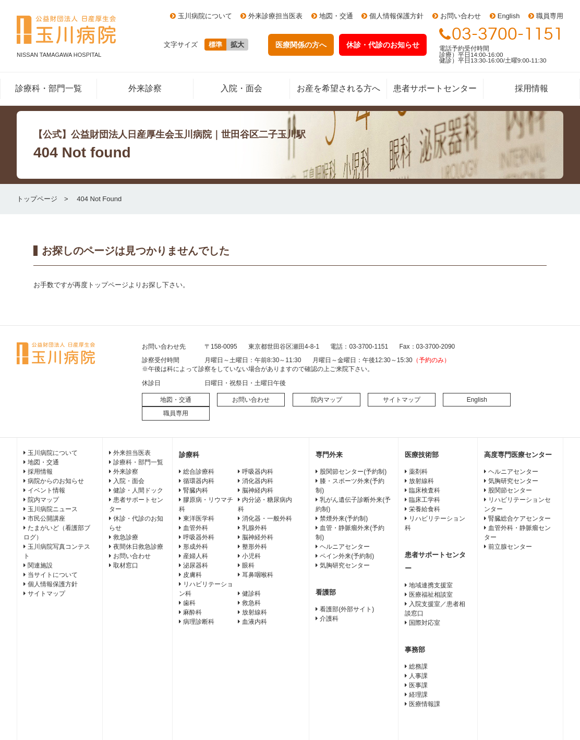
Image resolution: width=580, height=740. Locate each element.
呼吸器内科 (257, 471)
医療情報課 (424, 704)
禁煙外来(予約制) (344, 518)
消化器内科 (257, 481)
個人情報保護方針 (396, 16)
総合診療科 (198, 471)
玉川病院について (205, 16)
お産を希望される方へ (338, 88)
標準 (215, 44)
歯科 (189, 603)
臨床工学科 (424, 499)
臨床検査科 (424, 490)
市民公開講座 (46, 518)
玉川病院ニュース (53, 509)
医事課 (418, 685)
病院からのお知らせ (56, 481)
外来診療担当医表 (275, 16)
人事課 (418, 676)
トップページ (37, 199)
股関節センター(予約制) (353, 471)
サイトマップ (401, 399)
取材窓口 (125, 565)
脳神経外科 (257, 537)
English (509, 16)
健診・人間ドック (138, 490)
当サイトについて (53, 574)
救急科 (251, 603)
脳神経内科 (257, 490)
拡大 (237, 44)
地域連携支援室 (431, 585)
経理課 (418, 694)
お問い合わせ (460, 16)
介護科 (329, 618)
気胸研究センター (345, 565)
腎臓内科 (195, 490)
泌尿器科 (195, 565)
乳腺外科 (254, 528)
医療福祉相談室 (431, 594)
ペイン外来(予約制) (347, 556)
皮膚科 (192, 574)
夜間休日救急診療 (138, 546)
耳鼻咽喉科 (257, 574)
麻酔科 (192, 612)
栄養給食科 (424, 509)
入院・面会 (241, 88)
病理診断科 (198, 621)
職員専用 (549, 16)
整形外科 (254, 546)
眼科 (248, 565)
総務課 (418, 666)
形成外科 (195, 546)
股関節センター (510, 490)
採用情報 (531, 88)
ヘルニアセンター (345, 546)
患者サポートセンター (435, 88)
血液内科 (254, 621)
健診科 (251, 593)
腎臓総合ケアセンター (519, 518)
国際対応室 (424, 622)
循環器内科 (198, 481)
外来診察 (145, 88)
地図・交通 (336, 16)
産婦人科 (195, 556)
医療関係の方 (301, 45)
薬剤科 (418, 471)
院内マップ (326, 399)
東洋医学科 (198, 518)
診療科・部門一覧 (48, 88)
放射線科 (254, 612)
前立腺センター (510, 546)
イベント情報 (46, 490)
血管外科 (195, 528)
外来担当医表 (132, 453)
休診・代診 (382, 45)
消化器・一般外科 (267, 518)
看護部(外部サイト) (347, 609)
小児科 (251, 556)
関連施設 (40, 565)
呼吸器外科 (198, 537)
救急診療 (125, 537)
